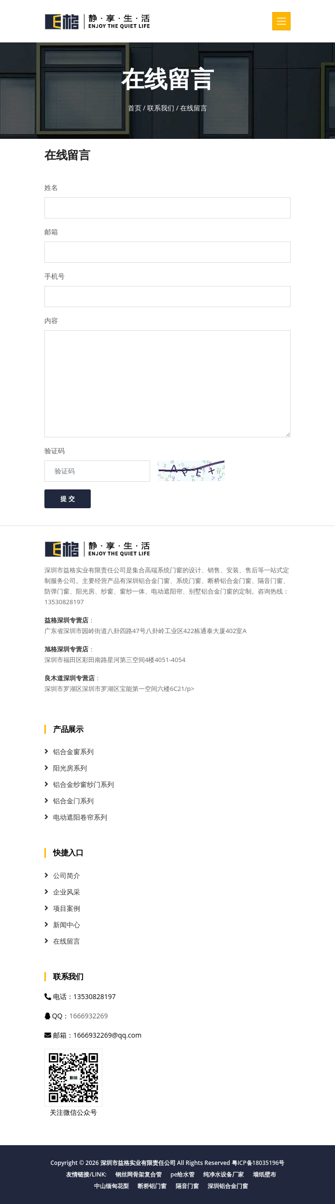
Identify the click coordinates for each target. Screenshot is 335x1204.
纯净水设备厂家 (223, 1174)
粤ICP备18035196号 (258, 1163)
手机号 (54, 276)
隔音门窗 (187, 1186)
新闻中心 (66, 924)
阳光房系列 (70, 767)
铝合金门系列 (73, 800)
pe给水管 (182, 1174)
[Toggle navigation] (281, 21)
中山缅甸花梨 (111, 1186)
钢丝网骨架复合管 (138, 1174)
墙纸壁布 (264, 1174)
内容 (51, 320)
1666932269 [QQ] (88, 1015)
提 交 (67, 498)
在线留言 (66, 941)
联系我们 (160, 107)
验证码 (54, 450)
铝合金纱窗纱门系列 (83, 784)
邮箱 (51, 231)
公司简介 (66, 875)
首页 (134, 107)
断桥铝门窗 (152, 1186)
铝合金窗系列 (73, 751)
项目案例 (66, 908)
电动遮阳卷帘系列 (80, 817)
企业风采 (66, 891)
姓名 (51, 187)
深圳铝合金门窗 (228, 1186)
